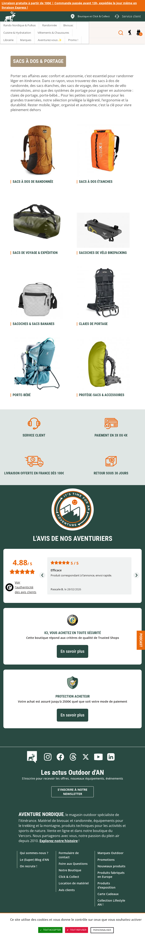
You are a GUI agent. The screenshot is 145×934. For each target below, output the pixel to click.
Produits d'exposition (106, 885)
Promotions (106, 859)
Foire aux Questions (73, 863)
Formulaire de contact (69, 855)
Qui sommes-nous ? (34, 853)
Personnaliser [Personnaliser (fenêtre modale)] (102, 930)
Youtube (98, 757)
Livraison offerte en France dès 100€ (34, 473)
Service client (34, 435)
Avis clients (67, 890)
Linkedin (111, 757)
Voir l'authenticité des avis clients (25, 587)
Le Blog (32, 756)
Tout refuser (76, 930)
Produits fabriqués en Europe (111, 874)
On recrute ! (28, 866)
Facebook (60, 757)
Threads (73, 757)
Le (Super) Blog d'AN (34, 859)
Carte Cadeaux (108, 894)
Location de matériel (74, 883)
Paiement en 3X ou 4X (111, 435)
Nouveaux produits (111, 866)
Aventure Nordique (41, 814)
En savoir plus (72, 651)
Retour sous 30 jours (111, 473)
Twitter (85, 757)
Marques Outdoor (110, 853)
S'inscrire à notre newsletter (72, 791)
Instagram (47, 757)
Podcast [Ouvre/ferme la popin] (141, 640)
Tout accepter (50, 930)
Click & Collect (69, 877)
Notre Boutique (70, 870)
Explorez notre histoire (58, 840)
